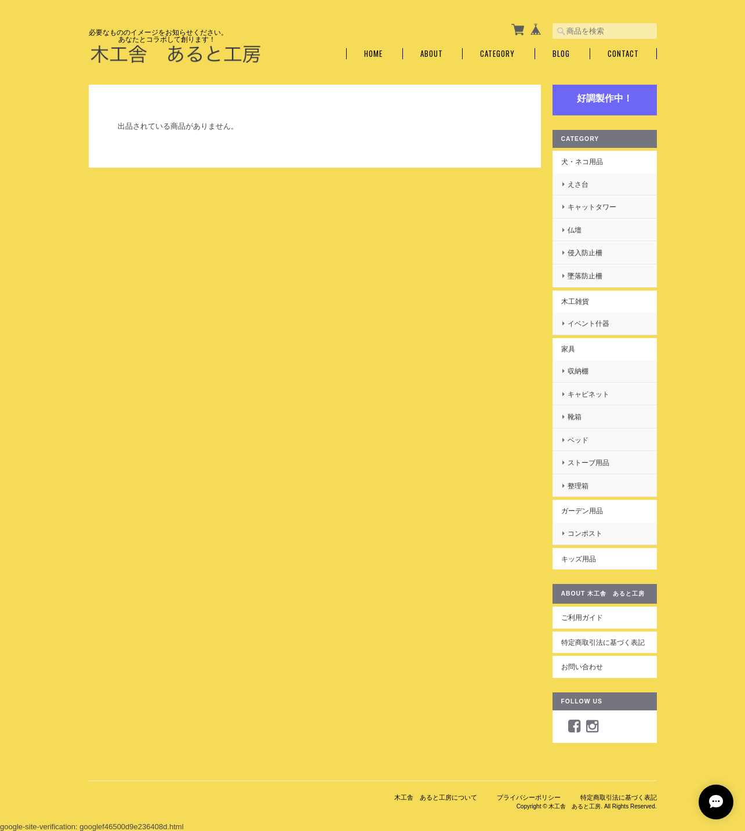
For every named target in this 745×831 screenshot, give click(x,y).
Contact (623, 53)
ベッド (578, 440)
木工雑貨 (575, 301)
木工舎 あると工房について (435, 797)
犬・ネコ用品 (582, 161)
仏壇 (575, 230)
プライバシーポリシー (529, 797)
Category (497, 53)
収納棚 (578, 371)
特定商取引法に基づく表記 (603, 642)
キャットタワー (592, 207)
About (431, 53)
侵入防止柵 (585, 252)
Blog (561, 53)
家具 (568, 349)
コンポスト (585, 533)
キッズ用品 (578, 559)
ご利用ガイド (582, 617)
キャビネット (588, 394)
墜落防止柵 (585, 276)
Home (373, 53)
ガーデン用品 (582, 510)
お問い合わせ (582, 666)
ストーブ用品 (588, 462)
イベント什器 (588, 323)
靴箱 (575, 416)
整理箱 (578, 485)
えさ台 (578, 184)
